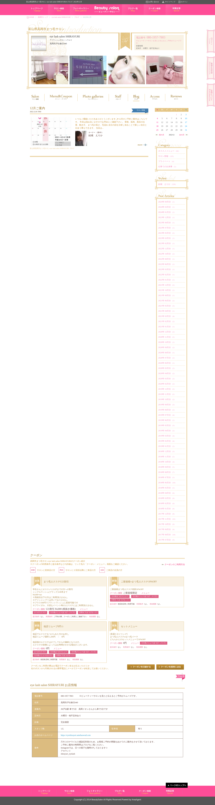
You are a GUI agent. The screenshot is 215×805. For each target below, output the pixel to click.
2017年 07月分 (167, 540)
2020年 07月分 (167, 358)
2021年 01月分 (167, 326)
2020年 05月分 (167, 368)
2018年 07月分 (167, 477)
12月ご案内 (37, 108)
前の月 (161, 135)
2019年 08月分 (167, 410)
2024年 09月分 (167, 202)
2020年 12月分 (167, 332)
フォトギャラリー (88, 794)
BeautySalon (97, 799)
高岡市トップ (43, 17)
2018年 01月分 (167, 508)
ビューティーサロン (38, 794)
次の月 (181, 135)
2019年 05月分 (167, 425)
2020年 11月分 (167, 337)
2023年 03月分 (167, 238)
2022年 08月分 (167, 259)
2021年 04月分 (167, 311)
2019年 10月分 (167, 399)
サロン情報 (166, 156)
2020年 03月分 (167, 378)
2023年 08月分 (167, 222)
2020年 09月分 (167, 347)
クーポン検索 (137, 794)
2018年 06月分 (167, 482)
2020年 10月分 (167, 342)
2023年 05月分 (167, 233)
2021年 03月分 (167, 316)
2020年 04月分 (167, 373)
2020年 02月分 (167, 384)
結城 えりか (96, 135)
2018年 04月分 (167, 493)
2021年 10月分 (167, 290)
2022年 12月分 (167, 248)
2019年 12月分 (167, 389)
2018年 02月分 (167, 503)
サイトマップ (170, 2)
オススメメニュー (169, 151)
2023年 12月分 (167, 217)
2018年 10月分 (167, 462)
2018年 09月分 (167, 467)
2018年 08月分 (167, 472)
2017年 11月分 (167, 519)
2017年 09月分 (167, 529)
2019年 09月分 (167, 404)
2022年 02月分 (167, 274)
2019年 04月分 (167, 430)
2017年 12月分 (167, 514)
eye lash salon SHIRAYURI (61, 17)
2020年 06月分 (167, 363)
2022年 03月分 (167, 269)
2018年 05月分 (167, 488)
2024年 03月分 (167, 207)
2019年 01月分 (167, 446)
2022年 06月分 (167, 264)
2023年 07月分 (167, 228)
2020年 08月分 (167, 352)
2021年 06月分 (167, 300)
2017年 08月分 (167, 534)
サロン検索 (61, 794)
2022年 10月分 (167, 254)
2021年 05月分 (167, 306)
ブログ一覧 (111, 794)
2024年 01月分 (167, 212)
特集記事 (160, 794)
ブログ (76, 17)
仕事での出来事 (167, 166)
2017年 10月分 (167, 524)
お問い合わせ (154, 2)
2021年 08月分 (167, 295)
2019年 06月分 (167, 420)
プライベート (166, 161)
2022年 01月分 (167, 280)
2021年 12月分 (167, 285)
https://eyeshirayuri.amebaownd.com (76, 735)
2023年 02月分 (167, 243)
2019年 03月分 (167, 436)
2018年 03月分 (167, 498)
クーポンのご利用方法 (175, 564)
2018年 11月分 (167, 456)
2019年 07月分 (167, 415)
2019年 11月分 (167, 394)
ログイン (184, 2)
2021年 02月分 (167, 321)
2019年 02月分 (167, 441)
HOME (31, 17)
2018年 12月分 (167, 451)
